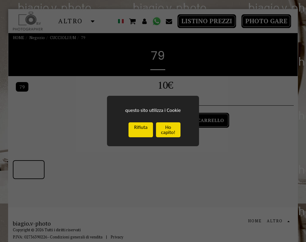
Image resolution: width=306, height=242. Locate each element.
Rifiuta (141, 127)
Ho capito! (168, 130)
